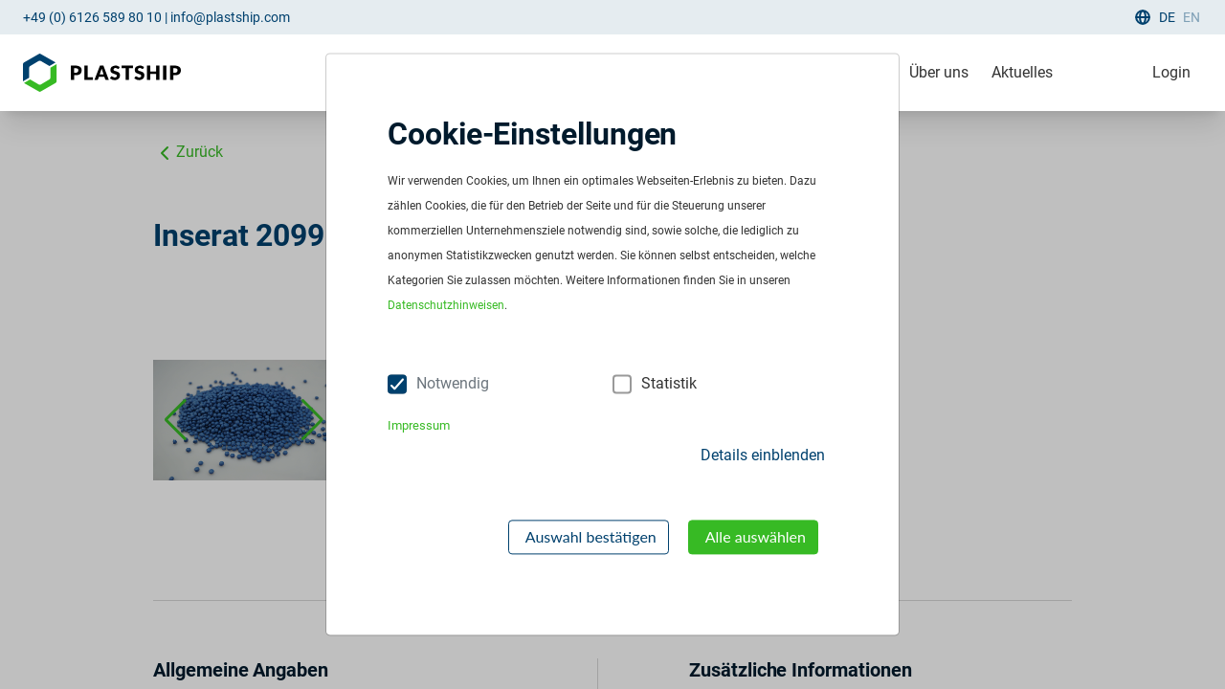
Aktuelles (1022, 72)
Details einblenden (763, 455)
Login (1171, 72)
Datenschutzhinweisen (446, 306)
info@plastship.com (230, 17)
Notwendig (452, 384)
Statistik (669, 384)
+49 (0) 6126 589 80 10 (92, 17)
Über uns (939, 72)
